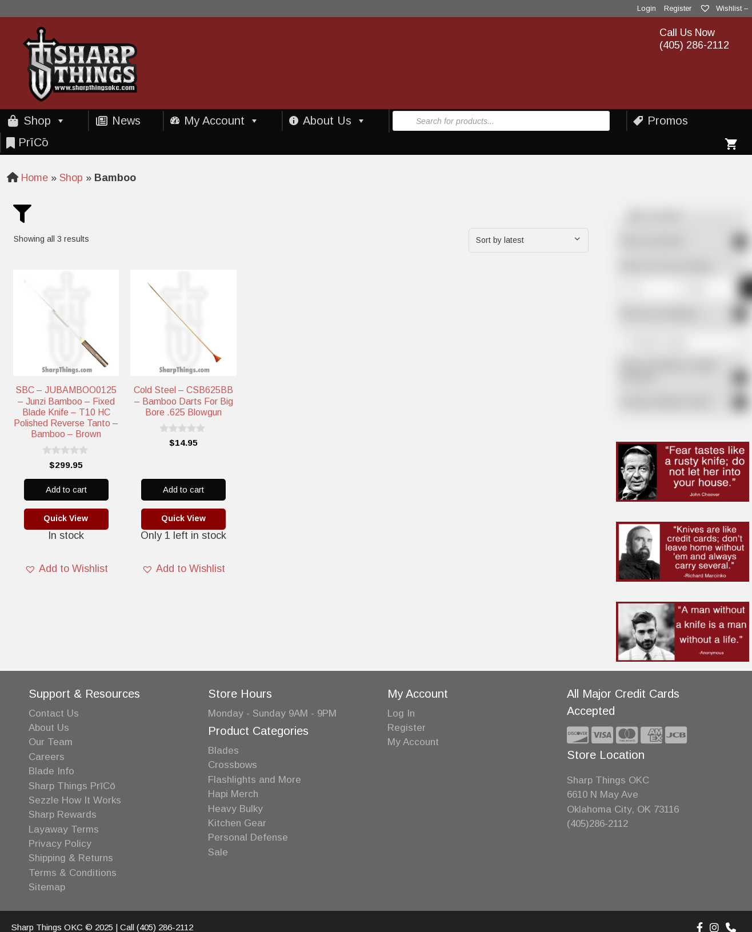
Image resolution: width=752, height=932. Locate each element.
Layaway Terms (64, 829)
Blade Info (51, 771)
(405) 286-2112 (694, 45)
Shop (44, 121)
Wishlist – (723, 8)
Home (34, 177)
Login (646, 8)
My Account (221, 121)
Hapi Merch (233, 794)
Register (677, 8)
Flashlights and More (254, 779)
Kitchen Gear (237, 823)
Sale (218, 852)
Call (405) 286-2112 (156, 927)
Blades (223, 750)
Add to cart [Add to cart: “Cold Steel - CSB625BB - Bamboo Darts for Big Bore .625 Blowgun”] (183, 489)
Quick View (65, 518)
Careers (47, 756)
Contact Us (54, 713)
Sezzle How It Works (75, 800)
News (126, 120)
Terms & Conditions (73, 872)
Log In (401, 713)
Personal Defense (248, 837)
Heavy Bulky (235, 808)
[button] (66, 569)
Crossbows (232, 764)
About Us (334, 121)
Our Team (51, 742)
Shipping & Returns (71, 858)
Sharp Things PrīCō (72, 786)
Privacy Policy (60, 843)
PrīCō (33, 142)
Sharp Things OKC (608, 780)
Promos (667, 120)
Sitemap (47, 887)
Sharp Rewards (63, 814)
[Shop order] (529, 240)
